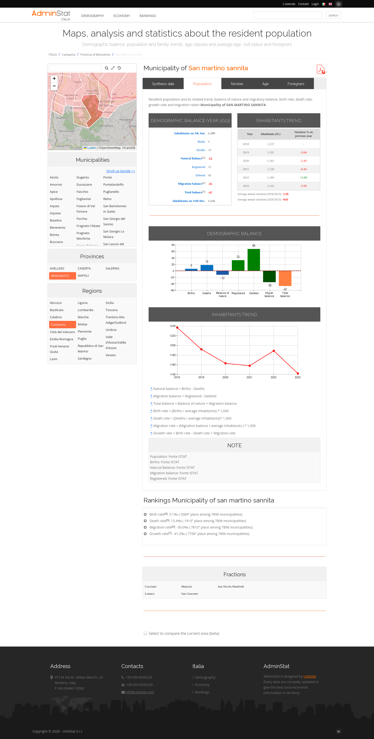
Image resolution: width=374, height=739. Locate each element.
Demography (92, 15)
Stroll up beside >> (120, 171)
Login (315, 4)
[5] (167, 520)
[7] (169, 533)
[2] (203, 183)
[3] (203, 191)
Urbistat (309, 676)
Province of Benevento (95, 55)
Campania (68, 55)
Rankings (148, 15)
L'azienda (289, 4)
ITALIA (53, 55)
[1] (203, 157)
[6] (173, 526)
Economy (122, 15)
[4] (166, 513)
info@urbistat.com (137, 692)
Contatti (303, 4)
